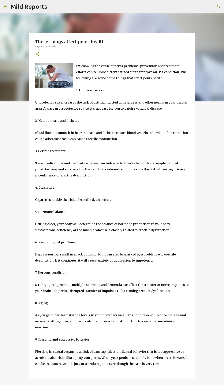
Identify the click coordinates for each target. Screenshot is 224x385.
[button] (37, 54)
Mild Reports (29, 6)
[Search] (52, 6)
